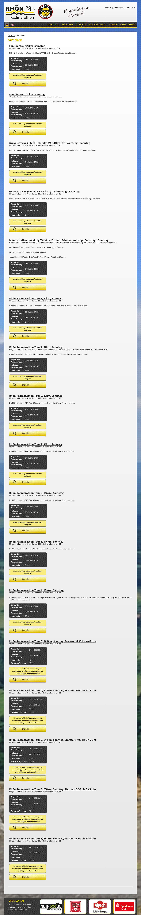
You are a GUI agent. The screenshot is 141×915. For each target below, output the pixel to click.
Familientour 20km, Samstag (27, 46)
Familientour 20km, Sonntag (27, 94)
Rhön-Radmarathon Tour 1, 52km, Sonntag (35, 347)
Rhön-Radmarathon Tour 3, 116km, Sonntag (36, 541)
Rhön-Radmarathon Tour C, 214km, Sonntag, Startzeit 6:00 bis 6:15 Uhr (52, 690)
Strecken (81, 24)
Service (113, 24)
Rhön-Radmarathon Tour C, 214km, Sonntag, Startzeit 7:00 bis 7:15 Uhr (52, 739)
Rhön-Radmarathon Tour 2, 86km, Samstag (35, 395)
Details (25, 83)
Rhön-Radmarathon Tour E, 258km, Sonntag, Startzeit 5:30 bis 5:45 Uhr (52, 789)
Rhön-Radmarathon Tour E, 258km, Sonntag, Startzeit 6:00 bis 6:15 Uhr (52, 838)
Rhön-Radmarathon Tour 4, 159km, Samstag (36, 590)
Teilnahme (67, 24)
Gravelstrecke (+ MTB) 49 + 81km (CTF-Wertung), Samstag (44, 191)
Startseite (53, 24)
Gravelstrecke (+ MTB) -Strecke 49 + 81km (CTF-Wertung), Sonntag (49, 143)
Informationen (97, 24)
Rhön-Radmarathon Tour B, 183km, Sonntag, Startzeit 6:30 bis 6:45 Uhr (52, 641)
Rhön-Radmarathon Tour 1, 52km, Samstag (35, 298)
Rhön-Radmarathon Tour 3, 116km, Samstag (36, 493)
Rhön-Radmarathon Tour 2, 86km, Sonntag (35, 444)
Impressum (118, 7)
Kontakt (108, 7)
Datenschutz (130, 7)
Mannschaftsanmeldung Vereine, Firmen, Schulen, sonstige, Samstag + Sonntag (58, 240)
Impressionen (127, 24)
